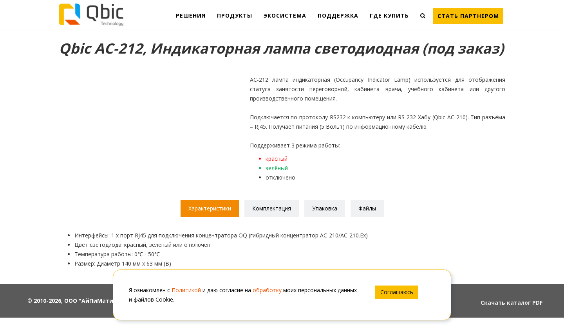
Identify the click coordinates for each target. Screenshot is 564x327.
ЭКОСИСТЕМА (285, 15)
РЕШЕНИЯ (191, 15)
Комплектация (271, 208)
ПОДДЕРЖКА (338, 15)
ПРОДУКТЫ (234, 15)
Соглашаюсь (396, 292)
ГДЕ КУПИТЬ (389, 15)
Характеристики (209, 208)
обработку (267, 290)
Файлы (367, 208)
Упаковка (324, 208)
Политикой (186, 290)
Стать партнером (468, 16)
